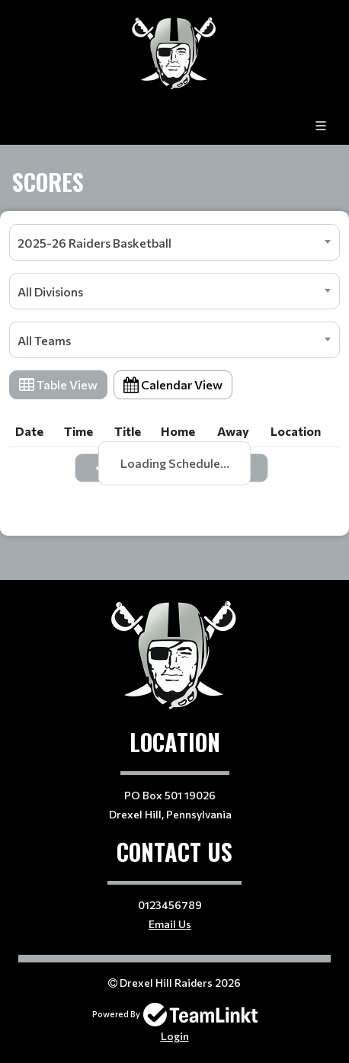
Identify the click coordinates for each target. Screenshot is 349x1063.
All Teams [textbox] (44, 340)
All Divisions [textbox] (50, 291)
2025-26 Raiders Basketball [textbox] (94, 242)
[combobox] (174, 242)
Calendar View (173, 384)
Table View (58, 384)
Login (175, 1035)
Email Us (170, 923)
